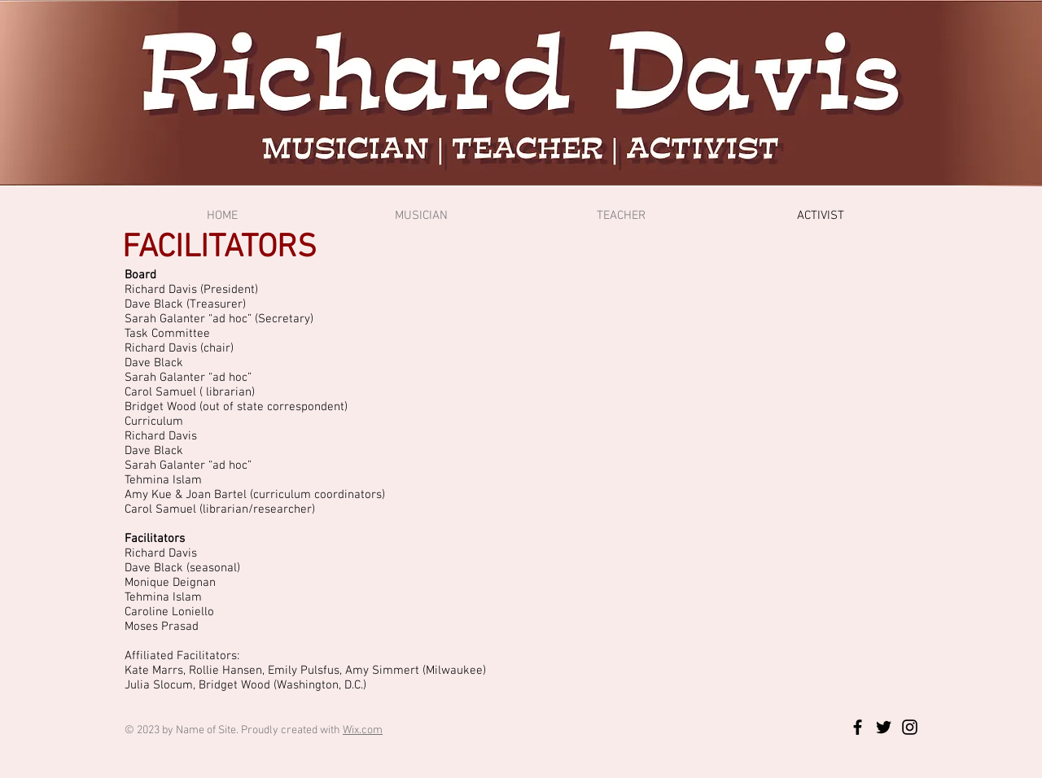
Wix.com (363, 730)
